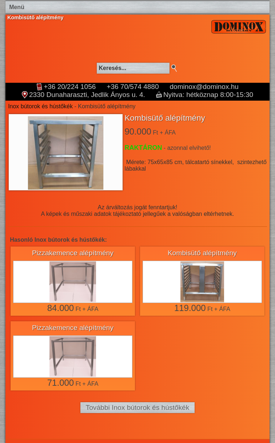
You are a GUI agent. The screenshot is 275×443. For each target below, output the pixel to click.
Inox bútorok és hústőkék (40, 106)
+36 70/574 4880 (133, 86)
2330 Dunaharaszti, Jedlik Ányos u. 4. (87, 94)
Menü (16, 7)
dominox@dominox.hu (204, 86)
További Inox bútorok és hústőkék (138, 407)
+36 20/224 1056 (70, 86)
